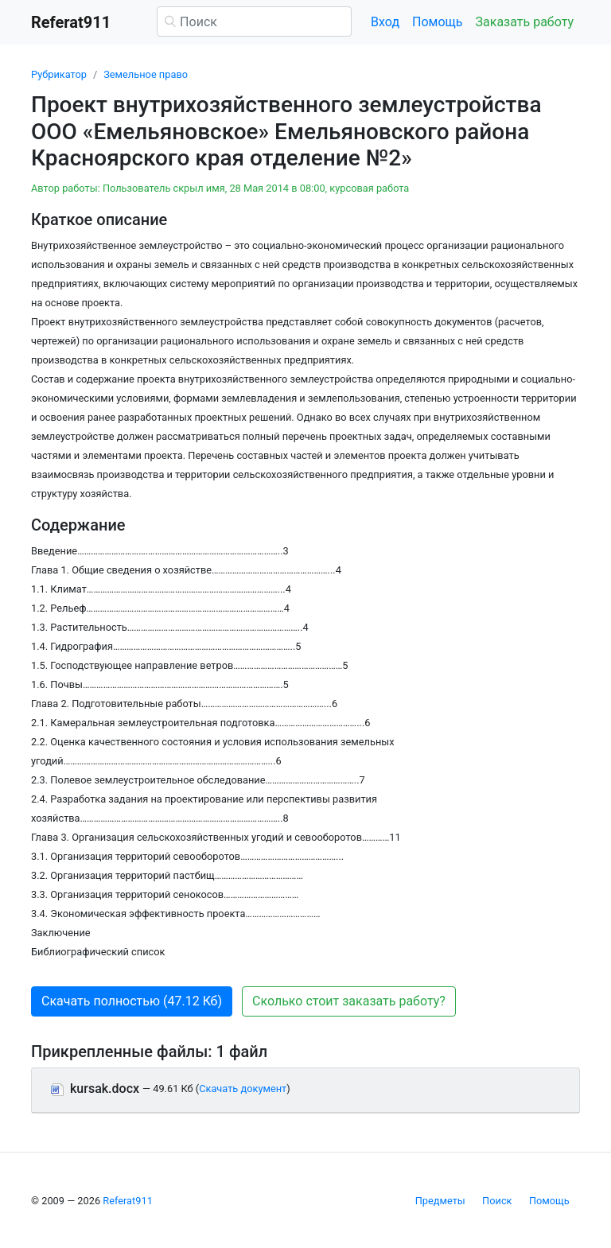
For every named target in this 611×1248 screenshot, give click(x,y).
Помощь (437, 21)
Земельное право (145, 74)
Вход (385, 21)
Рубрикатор (59, 74)
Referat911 (128, 1201)
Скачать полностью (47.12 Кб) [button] (131, 1001)
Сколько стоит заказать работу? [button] (349, 1001)
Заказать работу (525, 21)
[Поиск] (254, 21)
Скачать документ (242, 1088)
